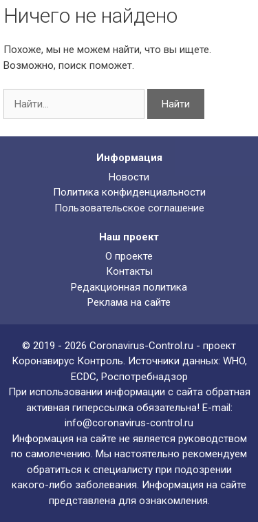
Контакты (129, 271)
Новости (129, 177)
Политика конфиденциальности (129, 192)
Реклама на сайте (129, 302)
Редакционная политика (129, 287)
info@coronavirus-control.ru (129, 423)
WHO (234, 361)
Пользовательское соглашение (129, 208)
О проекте (129, 256)
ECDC (83, 376)
